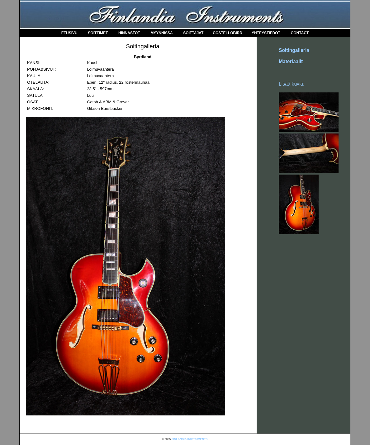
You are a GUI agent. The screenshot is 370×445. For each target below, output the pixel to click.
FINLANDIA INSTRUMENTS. (190, 439)
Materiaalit (291, 61)
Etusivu (69, 33)
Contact (300, 33)
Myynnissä (161, 33)
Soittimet (98, 33)
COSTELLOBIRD (227, 33)
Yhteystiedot (266, 33)
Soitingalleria (294, 50)
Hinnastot (129, 33)
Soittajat (193, 33)
